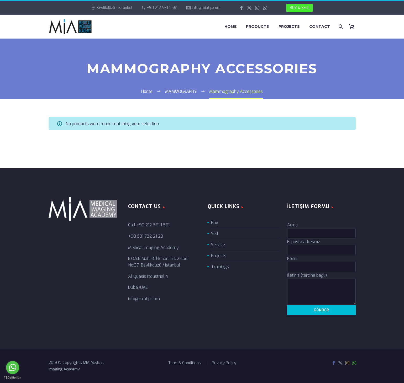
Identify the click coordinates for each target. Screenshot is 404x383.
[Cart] (353, 26)
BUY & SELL (299, 7)
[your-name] (321, 233)
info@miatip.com (206, 7)
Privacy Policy (224, 363)
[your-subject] (321, 267)
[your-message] (321, 292)
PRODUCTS (257, 26)
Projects (218, 255)
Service (218, 244)
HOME (230, 26)
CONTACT (319, 26)
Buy (214, 222)
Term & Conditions (184, 363)
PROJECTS (289, 26)
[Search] (340, 26)
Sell (214, 233)
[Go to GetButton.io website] (12, 377)
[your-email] (321, 250)
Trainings (220, 266)
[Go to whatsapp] (12, 367)
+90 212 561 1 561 (162, 7)
